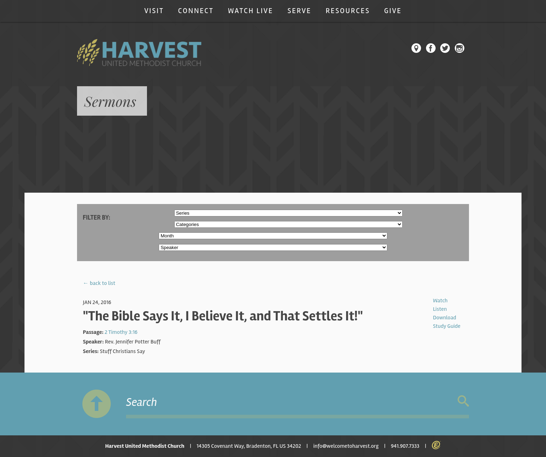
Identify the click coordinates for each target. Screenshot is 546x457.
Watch (440, 300)
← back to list (99, 283)
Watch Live (250, 10)
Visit (154, 10)
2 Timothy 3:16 (121, 332)
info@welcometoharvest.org (345, 446)
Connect (196, 10)
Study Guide (446, 326)
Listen (440, 309)
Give (393, 10)
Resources (348, 10)
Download (444, 317)
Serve (299, 10)
